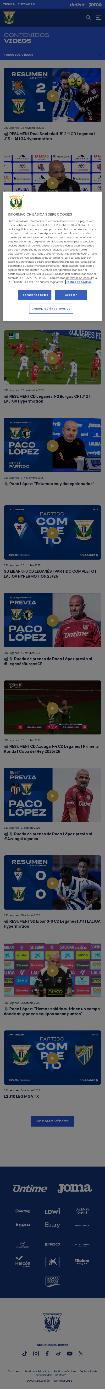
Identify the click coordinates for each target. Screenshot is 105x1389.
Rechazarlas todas (35, 295)
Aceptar (71, 295)
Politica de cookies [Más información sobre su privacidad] (79, 282)
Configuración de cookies (51, 308)
